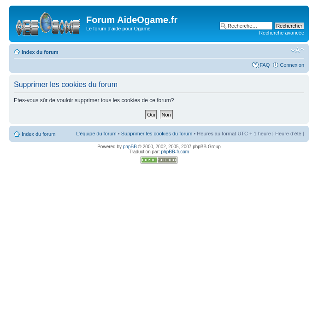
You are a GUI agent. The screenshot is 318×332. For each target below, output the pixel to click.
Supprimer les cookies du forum (157, 133)
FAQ (264, 65)
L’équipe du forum (96, 133)
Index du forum (40, 52)
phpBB (130, 146)
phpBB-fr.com (175, 151)
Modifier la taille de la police (297, 50)
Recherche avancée (281, 32)
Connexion (292, 65)
